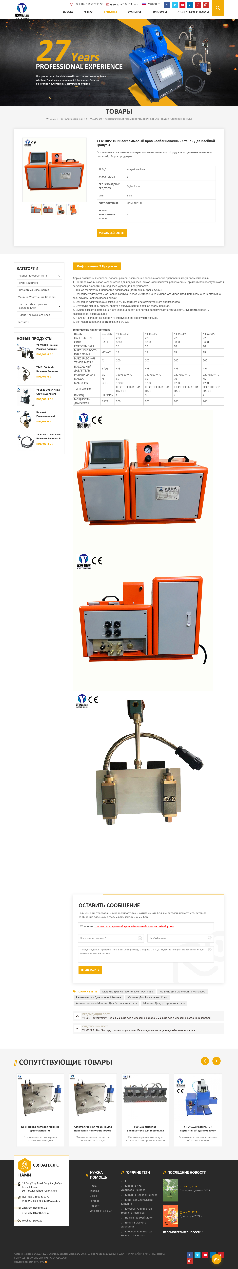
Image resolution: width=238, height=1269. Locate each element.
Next (216, 1060)
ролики (133, 12)
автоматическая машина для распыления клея (106, 1002)
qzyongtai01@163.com (123, 4)
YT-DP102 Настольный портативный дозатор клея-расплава (198, 1128)
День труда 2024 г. (191, 1215)
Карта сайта (134, 1253)
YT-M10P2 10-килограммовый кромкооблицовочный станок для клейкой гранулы (134, 926)
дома (93, 1185)
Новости (158, 12)
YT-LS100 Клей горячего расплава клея (47, 369)
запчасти (23, 321)
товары (94, 1190)
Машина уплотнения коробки (37, 296)
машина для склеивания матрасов (182, 991)
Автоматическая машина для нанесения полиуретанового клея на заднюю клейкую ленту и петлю (93, 1128)
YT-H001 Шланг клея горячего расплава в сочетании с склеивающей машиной (48, 436)
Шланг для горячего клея (34, 314)
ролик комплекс (28, 282)
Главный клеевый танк (32, 275)
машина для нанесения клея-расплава (127, 991)
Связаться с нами (191, 12)
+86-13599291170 (38, 1196)
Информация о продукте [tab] (97, 266)
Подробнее (44, 353)
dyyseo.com (60, 1257)
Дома (66, 12)
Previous (205, 1060)
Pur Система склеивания (33, 289)
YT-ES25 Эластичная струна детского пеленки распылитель (48, 392)
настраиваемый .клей (139, 1217)
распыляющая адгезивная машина (98, 997)
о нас (87, 12)
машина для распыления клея (147, 997)
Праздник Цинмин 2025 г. (196, 1190)
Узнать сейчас (109, 233)
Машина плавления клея (141, 1194)
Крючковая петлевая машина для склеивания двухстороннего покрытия (40, 1128)
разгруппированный (71, 119)
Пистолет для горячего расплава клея (32, 305)
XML (147, 1253)
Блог (122, 1253)
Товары (109, 12)
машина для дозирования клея (164, 1002)
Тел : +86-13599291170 (87, 4)
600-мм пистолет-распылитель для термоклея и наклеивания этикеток (145, 1128)
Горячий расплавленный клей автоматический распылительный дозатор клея (46, 414)
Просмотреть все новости (182, 1231)
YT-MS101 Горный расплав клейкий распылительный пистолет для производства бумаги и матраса (47, 347)
